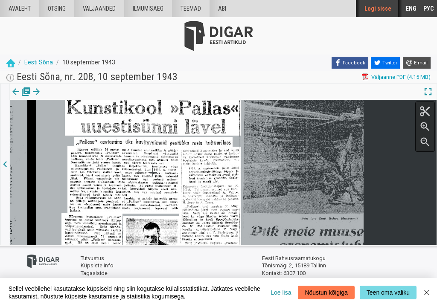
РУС (428, 8)
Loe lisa (281, 292)
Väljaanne (21, 97)
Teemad (191, 8)
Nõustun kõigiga (326, 292)
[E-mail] (417, 63)
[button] (73, 98)
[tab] (21, 97)
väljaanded (99, 8)
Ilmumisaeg (148, 8)
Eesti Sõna (38, 62)
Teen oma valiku (388, 292)
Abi (222, 8)
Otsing (57, 8)
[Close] (427, 292)
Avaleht (20, 8)
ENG (411, 8)
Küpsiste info (97, 265)
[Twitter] (385, 63)
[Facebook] (350, 63)
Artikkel (60, 97)
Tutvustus (92, 258)
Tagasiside (94, 273)
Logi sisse (377, 8)
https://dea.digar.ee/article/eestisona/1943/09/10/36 (75, 121)
